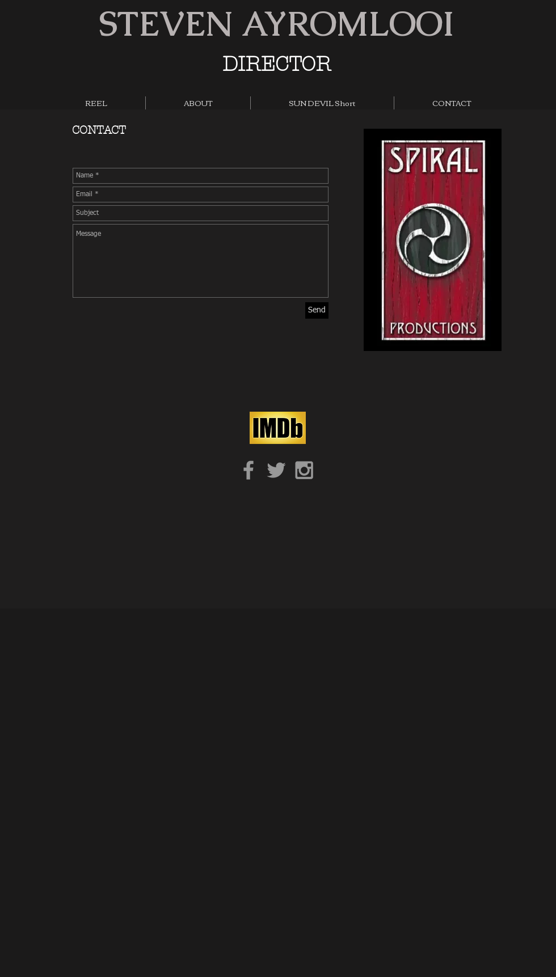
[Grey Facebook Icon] (248, 470)
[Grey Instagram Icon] (304, 470)
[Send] (316, 310)
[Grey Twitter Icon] (276, 470)
